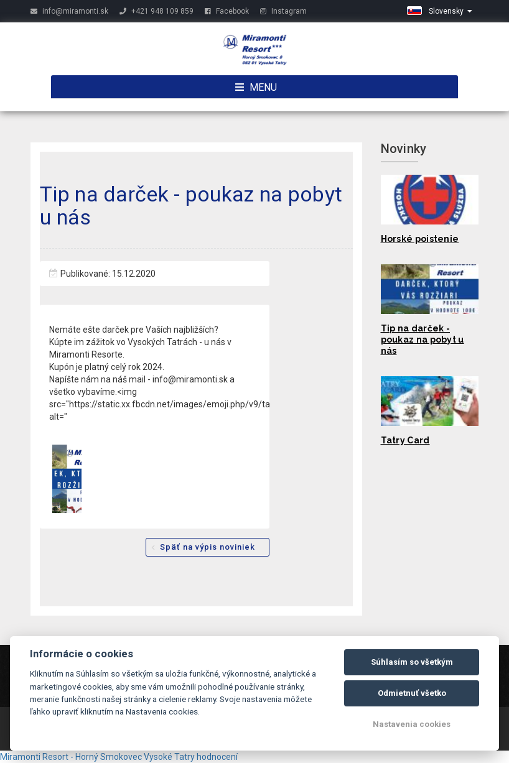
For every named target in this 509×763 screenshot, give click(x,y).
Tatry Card (405, 440)
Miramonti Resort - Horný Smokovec (71, 757)
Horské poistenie (420, 239)
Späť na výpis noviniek (207, 547)
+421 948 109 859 (156, 11)
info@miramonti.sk (69, 11)
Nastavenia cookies (412, 724)
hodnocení (217, 757)
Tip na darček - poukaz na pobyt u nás (422, 339)
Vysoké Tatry (169, 757)
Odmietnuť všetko (412, 693)
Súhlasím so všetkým (412, 662)
